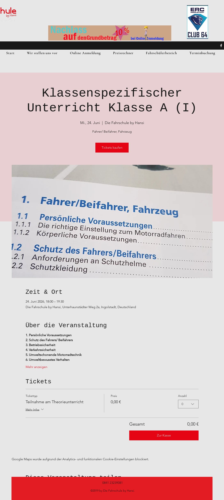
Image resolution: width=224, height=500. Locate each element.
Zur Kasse (164, 435)
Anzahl (182, 396)
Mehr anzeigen (36, 367)
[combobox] (188, 404)
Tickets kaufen (112, 147)
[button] (42, 53)
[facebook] (221, 45)
